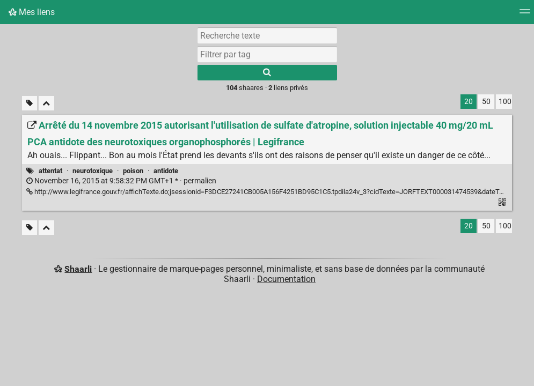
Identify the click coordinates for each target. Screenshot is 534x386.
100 (505, 101)
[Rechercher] (267, 72)
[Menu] (525, 15)
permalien (121, 180)
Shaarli (78, 269)
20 (468, 101)
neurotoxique (92, 171)
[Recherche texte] (267, 35)
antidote (165, 171)
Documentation (286, 279)
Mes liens (32, 12)
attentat (50, 171)
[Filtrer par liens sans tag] (29, 103)
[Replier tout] (46, 103)
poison (133, 171)
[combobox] (267, 54)
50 (486, 101)
